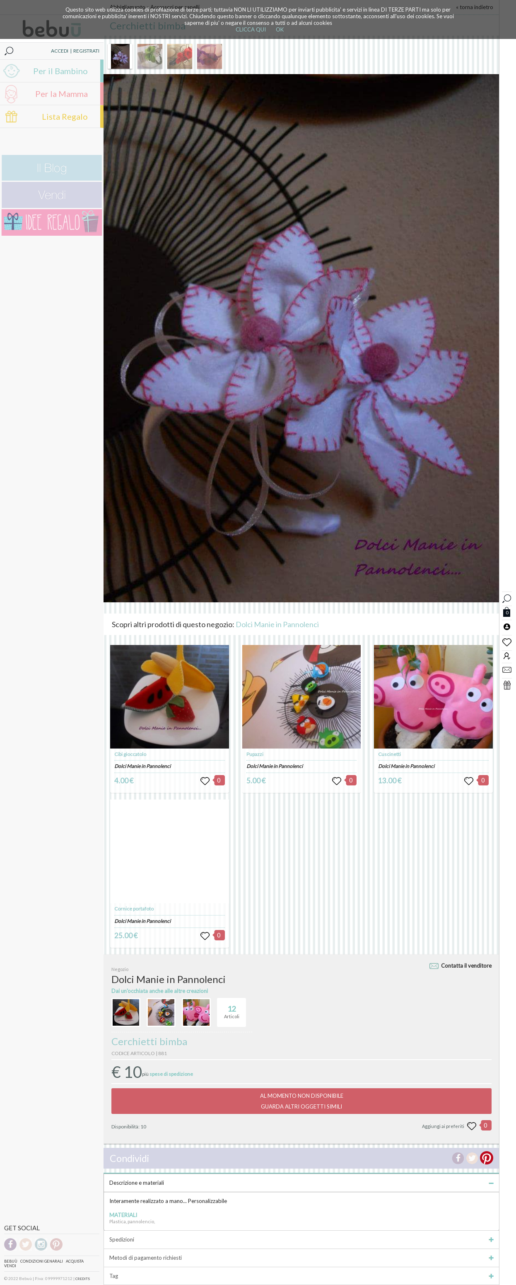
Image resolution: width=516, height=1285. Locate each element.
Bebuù (10, 1261)
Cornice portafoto (134, 909)
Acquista (75, 1261)
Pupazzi (254, 754)
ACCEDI (59, 51)
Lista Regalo (65, 116)
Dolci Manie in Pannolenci (277, 624)
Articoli (231, 1008)
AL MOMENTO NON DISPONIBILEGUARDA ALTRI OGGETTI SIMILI (301, 1101)
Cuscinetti (389, 754)
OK (280, 29)
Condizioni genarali (41, 1261)
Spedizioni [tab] (301, 1239)
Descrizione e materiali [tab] (301, 1182)
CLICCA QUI (251, 29)
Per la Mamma (61, 94)
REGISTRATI (86, 51)
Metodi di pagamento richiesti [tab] (301, 1257)
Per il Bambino (60, 71)
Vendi (10, 1265)
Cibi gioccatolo (130, 754)
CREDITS (82, 1279)
